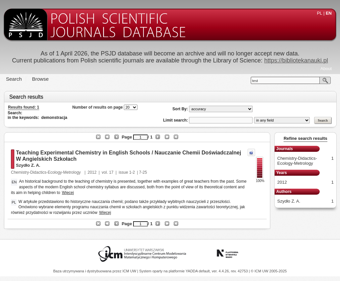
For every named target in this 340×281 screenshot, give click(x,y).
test (255, 81)
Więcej (68, 192)
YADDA (192, 271)
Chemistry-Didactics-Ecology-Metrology (46, 172)
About (326, 68)
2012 (92, 172)
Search (14, 79)
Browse (40, 79)
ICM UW (130, 271)
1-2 (132, 172)
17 (111, 172)
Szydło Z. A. (28, 165)
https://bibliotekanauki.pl (296, 60)
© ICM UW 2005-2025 (269, 271)
